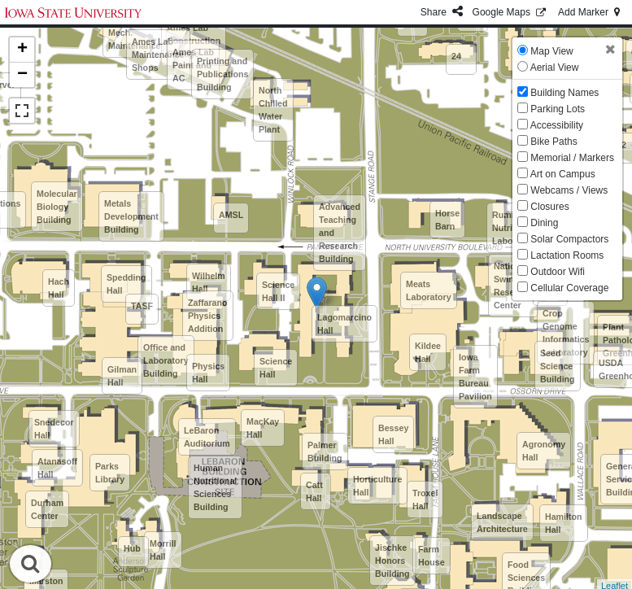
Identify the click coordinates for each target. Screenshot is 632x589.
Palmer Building (324, 451)
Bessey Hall (393, 434)
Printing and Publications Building (222, 74)
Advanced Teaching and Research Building (339, 233)
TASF (142, 306)
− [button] (22, 75)
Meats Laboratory (428, 290)
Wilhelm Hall (208, 282)
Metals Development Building (131, 216)
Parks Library (109, 472)
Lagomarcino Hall (344, 323)
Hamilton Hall (563, 523)
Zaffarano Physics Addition (208, 316)
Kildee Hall (428, 352)
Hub (132, 548)
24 (456, 56)
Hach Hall (58, 288)
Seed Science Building (557, 366)
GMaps (510, 12)
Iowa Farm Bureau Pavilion (475, 376)
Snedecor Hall (54, 428)
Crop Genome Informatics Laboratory (566, 332)
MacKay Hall (262, 428)
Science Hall (275, 367)
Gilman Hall (122, 375)
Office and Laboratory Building (166, 360)
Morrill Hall (163, 550)
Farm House (431, 555)
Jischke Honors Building (392, 560)
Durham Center (47, 509)
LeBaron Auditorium (207, 436)
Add (590, 12)
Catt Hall (314, 491)
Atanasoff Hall (57, 467)
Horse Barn (447, 219)
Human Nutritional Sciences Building (215, 487)
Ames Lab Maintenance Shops (158, 54)
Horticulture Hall (377, 485)
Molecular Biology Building (57, 207)
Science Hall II (278, 291)
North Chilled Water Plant (273, 109)
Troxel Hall (425, 499)
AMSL (231, 215)
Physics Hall (208, 372)
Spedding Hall (126, 284)
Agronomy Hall (543, 450)
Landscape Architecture (502, 522)
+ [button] (22, 49)
